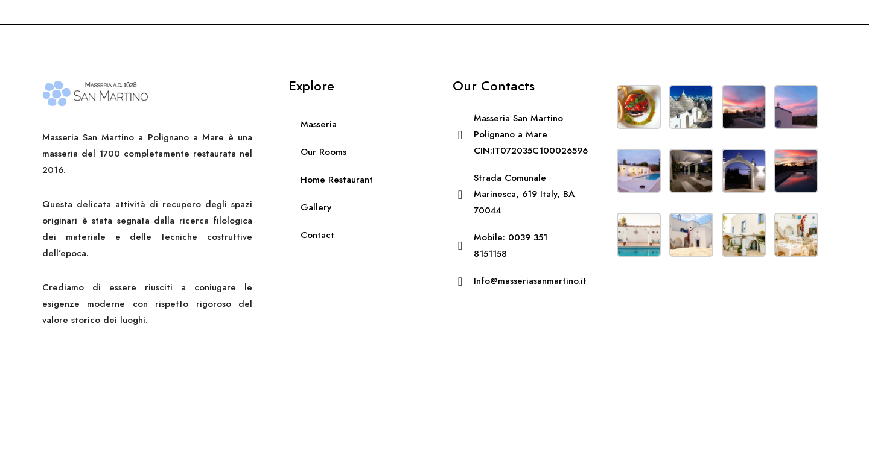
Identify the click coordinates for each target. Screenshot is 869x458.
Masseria (319, 124)
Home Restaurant (337, 179)
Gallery (316, 207)
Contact (317, 235)
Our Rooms (323, 151)
